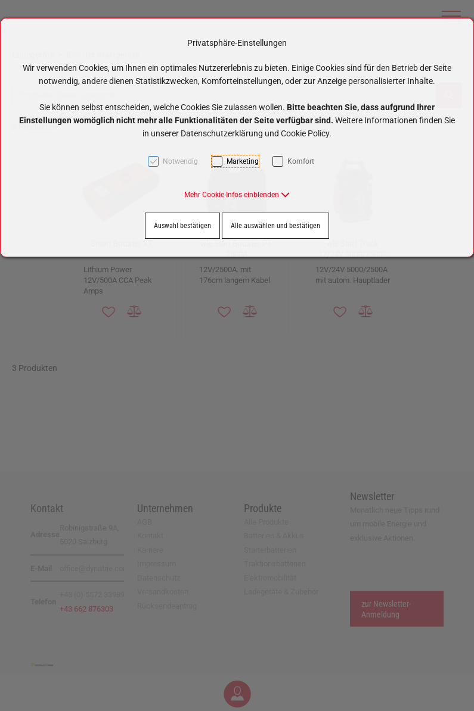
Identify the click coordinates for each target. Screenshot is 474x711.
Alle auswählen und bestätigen (275, 226)
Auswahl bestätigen (182, 226)
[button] (237, 195)
